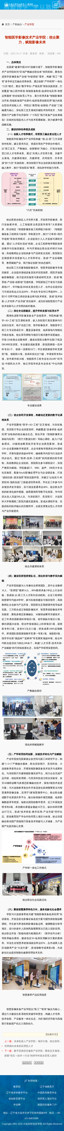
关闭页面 (39, 1063)
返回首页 (27, 1063)
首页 (7, 24)
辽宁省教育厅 (47, 1086)
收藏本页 (51, 1034)
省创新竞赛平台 (17, 1098)
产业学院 (29, 24)
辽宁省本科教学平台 (17, 1092)
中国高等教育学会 (47, 1092)
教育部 (16, 1086)
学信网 (16, 1104)
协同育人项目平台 (47, 1098)
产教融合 (17, 24)
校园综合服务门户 (47, 1104)
